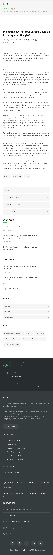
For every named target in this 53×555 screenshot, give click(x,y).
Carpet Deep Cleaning (14, 441)
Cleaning (7, 176)
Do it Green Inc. (26, 550)
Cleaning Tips (17, 176)
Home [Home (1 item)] (42, 339)
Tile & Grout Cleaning (14, 455)
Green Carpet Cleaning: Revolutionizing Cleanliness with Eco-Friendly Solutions (20, 237)
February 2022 (26, 317)
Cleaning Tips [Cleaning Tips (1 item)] (39, 333)
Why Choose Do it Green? (11, 227)
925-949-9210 (10, 515)
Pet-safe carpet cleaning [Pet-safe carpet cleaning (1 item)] (11, 344)
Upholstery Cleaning (13, 452)
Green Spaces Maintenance (26, 204)
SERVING (16, 373)
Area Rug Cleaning (13, 444)
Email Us (16, 383)
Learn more (11, 426)
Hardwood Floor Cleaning (15, 459)
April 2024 (26, 312)
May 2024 (26, 306)
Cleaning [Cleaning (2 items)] (29, 333)
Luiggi (35, 40)
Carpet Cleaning (23, 40)
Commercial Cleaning (26, 197)
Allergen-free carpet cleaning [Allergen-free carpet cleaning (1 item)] (13, 333)
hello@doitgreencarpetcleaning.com (27, 386)
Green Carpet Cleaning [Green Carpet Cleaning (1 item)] (30, 339)
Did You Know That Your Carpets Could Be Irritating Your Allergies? (20, 248)
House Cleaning (26, 211)
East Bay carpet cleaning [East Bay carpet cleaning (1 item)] (11, 339)
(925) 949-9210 (16, 365)
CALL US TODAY (17, 362)
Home (5, 9)
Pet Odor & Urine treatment (16, 448)
